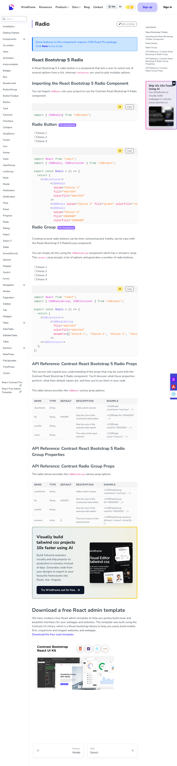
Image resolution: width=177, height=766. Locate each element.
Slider (6, 247)
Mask (6, 177)
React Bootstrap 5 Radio (157, 32)
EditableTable (10, 335)
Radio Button (152, 43)
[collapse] (24, 39)
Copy (129, 106)
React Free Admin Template (12, 390)
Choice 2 (41, 137)
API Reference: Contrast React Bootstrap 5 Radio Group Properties (159, 61)
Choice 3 (41, 141)
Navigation (14, 285)
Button (6, 102)
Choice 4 (41, 279)
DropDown (9, 133)
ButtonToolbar (11, 95)
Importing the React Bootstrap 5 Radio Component (159, 38)
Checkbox (8, 121)
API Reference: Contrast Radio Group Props (156, 69)
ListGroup (8, 171)
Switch (6, 272)
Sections (14, 348)
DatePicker (8, 354)
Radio (6, 222)
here (45, 46)
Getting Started (11, 32)
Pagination (8, 297)
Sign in (167, 7)
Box (5, 77)
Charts (6, 373)
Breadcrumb (9, 83)
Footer (6, 140)
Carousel (7, 114)
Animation (8, 58)
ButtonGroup (10, 89)
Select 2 (7, 240)
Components (14, 39)
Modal (6, 184)
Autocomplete (10, 64)
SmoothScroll (10, 253)
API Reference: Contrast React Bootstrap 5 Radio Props (159, 53)
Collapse (7, 127)
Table (14, 322)
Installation (9, 26)
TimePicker (9, 367)
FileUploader (9, 360)
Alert (5, 51)
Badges (7, 70)
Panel (6, 209)
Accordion (8, 45)
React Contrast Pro (12, 383)
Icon (5, 146)
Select (6, 234)
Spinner (7, 259)
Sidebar (7, 303)
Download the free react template (53, 634)
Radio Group (151, 47)
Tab (5, 310)
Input (6, 158)
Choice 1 (41, 133)
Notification (9, 196)
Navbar (6, 291)
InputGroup (9, 165)
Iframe (6, 152)
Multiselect (9, 190)
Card (5, 108)
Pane (5, 203)
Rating (6, 228)
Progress (7, 215)
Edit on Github (127, 24)
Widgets (7, 316)
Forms (6, 278)
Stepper (7, 266)
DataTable (8, 329)
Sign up (147, 7)
